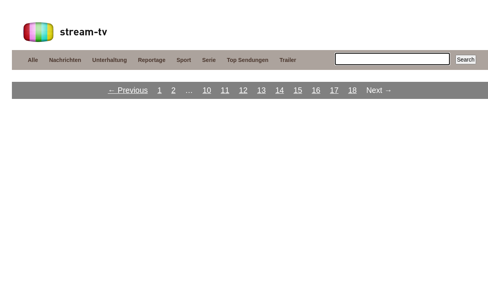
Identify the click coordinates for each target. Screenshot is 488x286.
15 (298, 90)
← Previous (128, 90)
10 (206, 90)
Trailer (288, 60)
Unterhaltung (109, 60)
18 (352, 90)
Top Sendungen (248, 60)
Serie (209, 60)
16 (316, 90)
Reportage (151, 60)
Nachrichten (65, 60)
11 (225, 90)
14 (279, 90)
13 (261, 90)
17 (334, 90)
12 (243, 90)
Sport (184, 60)
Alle (33, 60)
